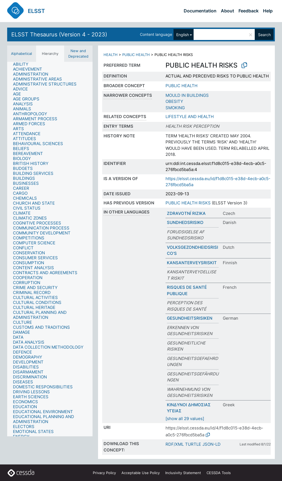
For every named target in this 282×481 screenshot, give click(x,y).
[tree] (50, 249)
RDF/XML (175, 444)
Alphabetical (21, 53)
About (227, 11)
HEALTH (111, 54)
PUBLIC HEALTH (136, 54)
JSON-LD (211, 444)
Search (264, 34)
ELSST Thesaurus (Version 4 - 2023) (59, 34)
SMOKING (175, 107)
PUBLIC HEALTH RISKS (188, 202)
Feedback (248, 11)
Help (268, 11)
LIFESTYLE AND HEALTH (190, 116)
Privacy (104, 473)
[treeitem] (23, 64)
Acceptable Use (140, 473)
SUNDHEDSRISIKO (185, 222)
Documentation (200, 11)
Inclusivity (183, 473)
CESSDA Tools (219, 473)
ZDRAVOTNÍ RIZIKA (186, 213)
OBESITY (174, 101)
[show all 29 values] (185, 418)
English (182, 34)
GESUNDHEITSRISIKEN (189, 318)
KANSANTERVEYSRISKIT (192, 262)
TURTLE (193, 444)
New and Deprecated (78, 53)
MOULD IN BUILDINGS (187, 95)
